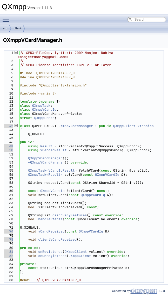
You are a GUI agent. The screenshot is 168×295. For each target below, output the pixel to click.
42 (8, 126)
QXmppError (44, 118)
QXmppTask (41, 105)
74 (8, 231)
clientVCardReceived (57, 239)
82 (8, 256)
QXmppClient (76, 251)
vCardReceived (51, 231)
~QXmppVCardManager (46, 162)
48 (8, 146)
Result (46, 146)
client (17, 28)
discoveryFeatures (69, 215)
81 (8, 251)
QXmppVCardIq (44, 109)
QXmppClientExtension (133, 126)
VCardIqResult (53, 150)
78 (8, 239)
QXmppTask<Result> (45, 174)
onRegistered (50, 251)
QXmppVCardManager (75, 126)
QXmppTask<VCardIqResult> (52, 170)
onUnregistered (52, 256)
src (5, 28)
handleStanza (50, 219)
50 (8, 150)
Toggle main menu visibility (7, 17)
